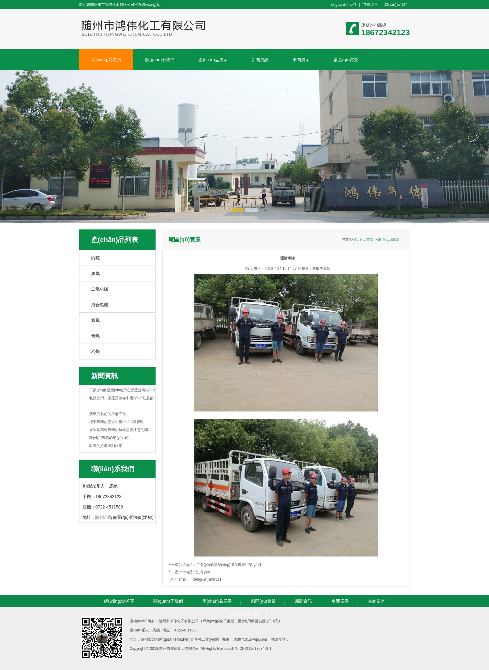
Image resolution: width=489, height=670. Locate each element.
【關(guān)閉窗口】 (207, 579)
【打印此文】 (178, 579)
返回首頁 (366, 239)
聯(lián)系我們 (395, 4)
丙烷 (95, 257)
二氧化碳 (99, 289)
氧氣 (95, 335)
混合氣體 (99, 304)
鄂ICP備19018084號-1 (253, 648)
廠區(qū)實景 (345, 59)
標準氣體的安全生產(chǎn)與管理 (116, 422)
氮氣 (95, 273)
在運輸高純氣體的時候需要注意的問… (120, 430)
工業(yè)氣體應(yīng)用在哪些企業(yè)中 (122, 390)
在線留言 (370, 4)
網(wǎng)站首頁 (106, 59)
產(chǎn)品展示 (213, 59)
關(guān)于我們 (343, 4)
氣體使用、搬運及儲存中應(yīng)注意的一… (121, 402)
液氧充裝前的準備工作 (107, 414)
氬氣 (95, 320)
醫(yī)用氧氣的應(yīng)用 (109, 438)
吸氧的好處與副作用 (105, 446)
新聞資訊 (260, 59)
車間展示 (301, 59)
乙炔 (95, 351)
